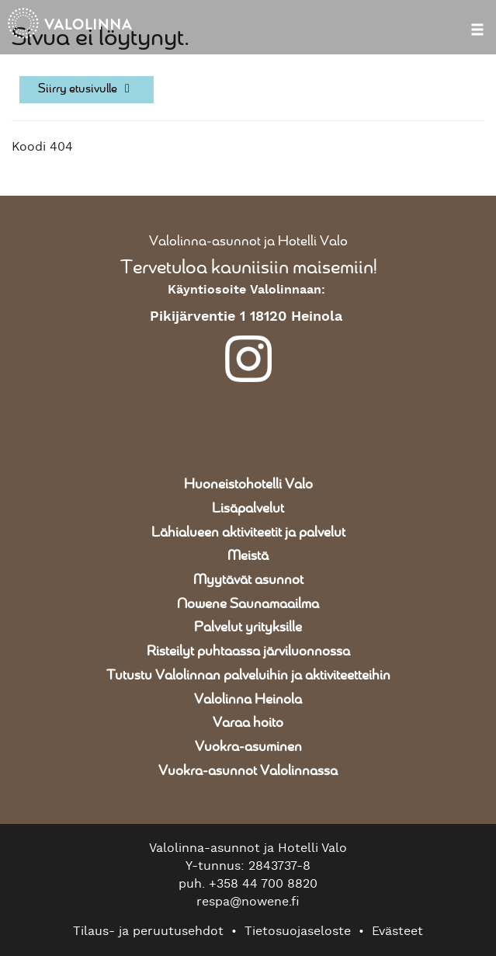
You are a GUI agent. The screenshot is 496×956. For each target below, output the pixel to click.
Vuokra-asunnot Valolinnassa (248, 771)
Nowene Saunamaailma (248, 604)
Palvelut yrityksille (248, 627)
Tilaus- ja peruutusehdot (148, 931)
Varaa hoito (248, 723)
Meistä (248, 556)
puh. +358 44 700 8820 (248, 884)
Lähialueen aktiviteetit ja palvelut (248, 533)
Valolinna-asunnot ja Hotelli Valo (248, 242)
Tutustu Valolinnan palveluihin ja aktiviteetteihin (248, 676)
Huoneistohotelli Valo (248, 485)
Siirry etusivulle (86, 89)
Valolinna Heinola (248, 700)
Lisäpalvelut (248, 509)
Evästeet (397, 931)
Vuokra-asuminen (248, 747)
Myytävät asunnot (248, 580)
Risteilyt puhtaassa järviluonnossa (248, 652)
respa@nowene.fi (248, 901)
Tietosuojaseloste (298, 931)
